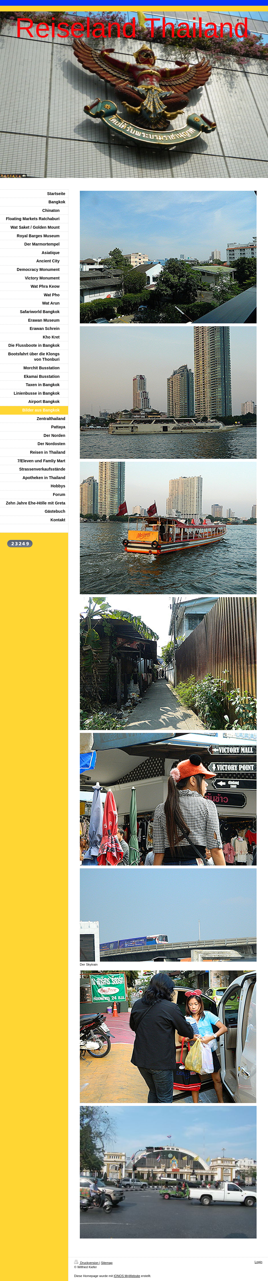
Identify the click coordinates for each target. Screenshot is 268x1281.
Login (258, 1262)
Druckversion (86, 1262)
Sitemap (106, 1262)
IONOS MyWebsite (127, 1276)
